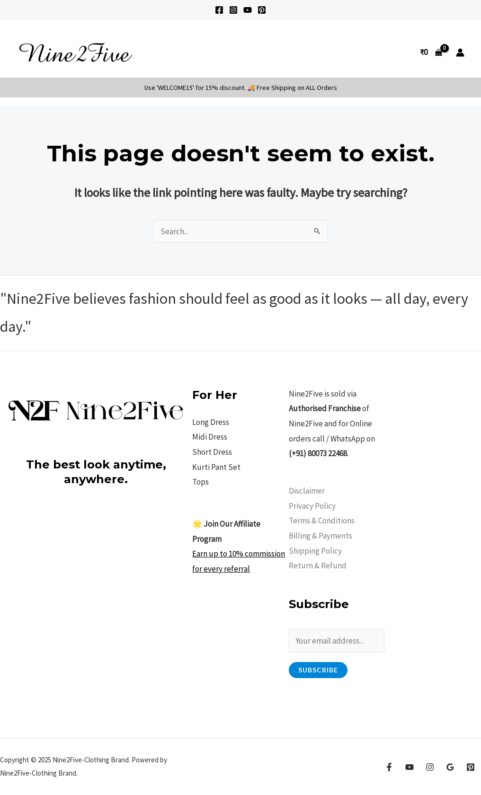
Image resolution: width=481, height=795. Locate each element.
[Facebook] (219, 10)
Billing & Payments (320, 535)
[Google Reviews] (450, 767)
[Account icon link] (460, 52)
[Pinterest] (262, 10)
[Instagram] (233, 10)
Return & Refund (318, 565)
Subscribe (318, 670)
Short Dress (212, 452)
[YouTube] (247, 10)
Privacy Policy (312, 506)
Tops (200, 482)
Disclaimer (307, 491)
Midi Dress (209, 437)
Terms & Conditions (322, 520)
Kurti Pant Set (216, 467)
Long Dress (210, 422)
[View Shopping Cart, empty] (431, 52)
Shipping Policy (315, 551)
